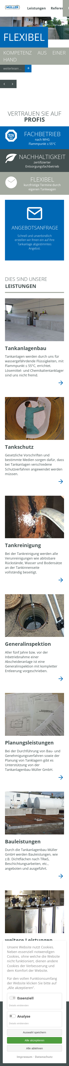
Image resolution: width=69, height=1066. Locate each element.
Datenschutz (43, 1057)
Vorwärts (12, 84)
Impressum (24, 1057)
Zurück (4, 84)
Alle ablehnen (34, 1048)
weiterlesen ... (12, 68)
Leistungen (36, 8)
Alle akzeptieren (34, 1040)
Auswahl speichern (34, 1032)
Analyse (23, 1016)
